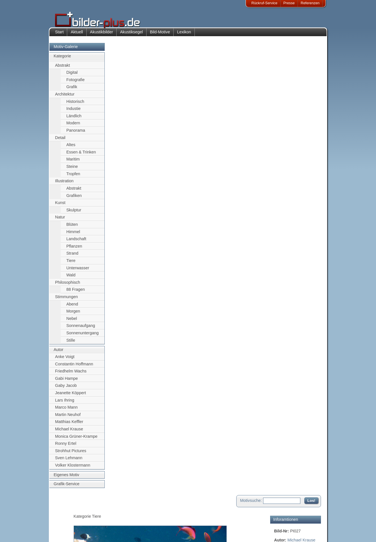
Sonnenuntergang (82, 337)
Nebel (71, 322)
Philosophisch (67, 286)
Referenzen (310, 3)
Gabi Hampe (66, 382)
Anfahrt (152, 519)
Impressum (68, 512)
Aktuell (77, 36)
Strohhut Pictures (70, 455)
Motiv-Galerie (66, 51)
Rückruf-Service (264, 3)
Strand (72, 257)
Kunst (60, 207)
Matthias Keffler (69, 426)
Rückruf (152, 532)
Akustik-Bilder (105, 512)
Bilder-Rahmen (106, 519)
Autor (58, 354)
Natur (60, 221)
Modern (73, 127)
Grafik (71, 91)
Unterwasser (77, 272)
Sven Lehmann (68, 462)
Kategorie (62, 60)
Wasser (280, 106)
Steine (72, 170)
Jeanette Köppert (70, 397)
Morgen (73, 315)
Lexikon (184, 36)
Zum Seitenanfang (304, 228)
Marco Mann (66, 411)
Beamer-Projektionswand (114, 526)
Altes (70, 149)
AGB (63, 532)
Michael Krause (69, 433)
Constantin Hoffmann (74, 368)
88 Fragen (75, 293)
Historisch (75, 105)
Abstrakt (62, 69)
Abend (72, 308)
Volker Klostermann (72, 469)
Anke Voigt (65, 361)
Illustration (64, 185)
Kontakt (152, 512)
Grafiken (74, 199)
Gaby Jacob (66, 389)
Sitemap (152, 526)
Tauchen (281, 112)
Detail (60, 141)
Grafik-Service (66, 488)
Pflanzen (74, 250)
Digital (72, 76)
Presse (289, 3)
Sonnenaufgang (80, 330)
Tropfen (73, 177)
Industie (73, 112)
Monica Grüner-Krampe (76, 440)
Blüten (72, 228)
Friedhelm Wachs (70, 375)
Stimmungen (66, 301)
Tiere (70, 265)
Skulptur (73, 214)
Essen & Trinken (81, 156)
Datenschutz (69, 526)
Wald (70, 279)
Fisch (301, 100)
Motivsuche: (251, 52)
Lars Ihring (64, 404)
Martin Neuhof (67, 418)
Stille (70, 344)
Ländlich (74, 120)
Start (59, 36)
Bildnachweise (70, 519)
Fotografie (75, 83)
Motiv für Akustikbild (292, 165)
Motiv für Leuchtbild (291, 174)
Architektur (65, 98)
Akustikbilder (101, 36)
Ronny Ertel (65, 447)
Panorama (75, 134)
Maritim (73, 163)
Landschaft (76, 243)
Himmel (73, 235)
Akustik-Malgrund (108, 532)
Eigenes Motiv (66, 478)
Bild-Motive (160, 36)
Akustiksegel (131, 36)
